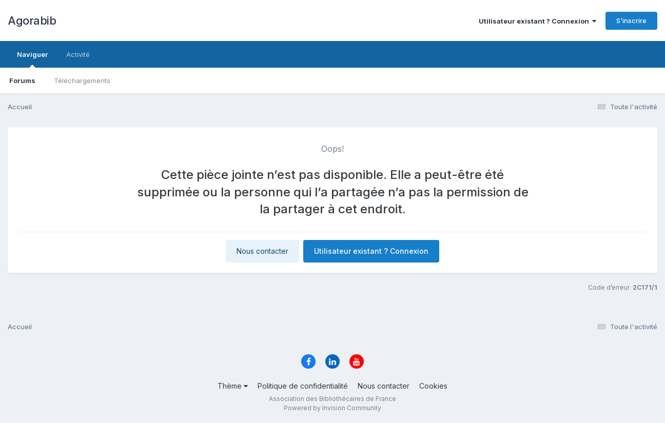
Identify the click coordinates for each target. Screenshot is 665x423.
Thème (233, 385)
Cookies (433, 385)
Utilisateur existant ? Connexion (537, 21)
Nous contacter (262, 251)
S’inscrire (631, 20)
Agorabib (32, 20)
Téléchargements (82, 80)
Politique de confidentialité (303, 385)
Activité (78, 54)
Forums (22, 80)
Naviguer (32, 59)
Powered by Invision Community (332, 408)
